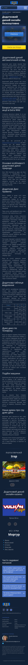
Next (15, 524)
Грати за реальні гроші (9, 100)
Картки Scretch (5, 626)
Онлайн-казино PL (15, 77)
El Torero (7, 545)
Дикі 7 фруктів (9, 549)
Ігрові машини (5, 621)
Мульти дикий (9, 542)
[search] (3, 7)
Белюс (16, 619)
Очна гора (8, 547)
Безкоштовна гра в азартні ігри (11, 142)
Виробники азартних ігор (20, 625)
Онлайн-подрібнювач (7, 623)
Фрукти (7, 540)
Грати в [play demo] (14, 34)
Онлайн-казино (5, 619)
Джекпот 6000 (14, 481)
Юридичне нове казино (9, 98)
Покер (16, 623)
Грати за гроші (14, 47)
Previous (11, 485)
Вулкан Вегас (14, 518)
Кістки (16, 621)
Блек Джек (4, 625)
